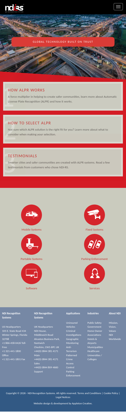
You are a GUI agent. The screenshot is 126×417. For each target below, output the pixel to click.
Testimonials (22, 155)
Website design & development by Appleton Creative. (63, 403)
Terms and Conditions (89, 393)
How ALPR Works (26, 89)
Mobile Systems (31, 229)
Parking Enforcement (94, 259)
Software (31, 288)
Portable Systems (31, 259)
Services (94, 288)
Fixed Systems (94, 229)
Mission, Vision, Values (113, 326)
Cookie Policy (111, 393)
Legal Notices (63, 397)
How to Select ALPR (29, 122)
